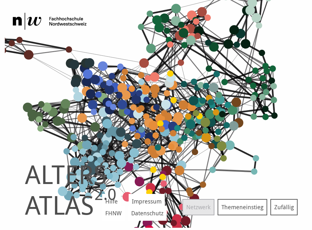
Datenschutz (147, 213)
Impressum (147, 201)
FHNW (113, 213)
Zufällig (284, 207)
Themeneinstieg (242, 207)
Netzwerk (198, 207)
